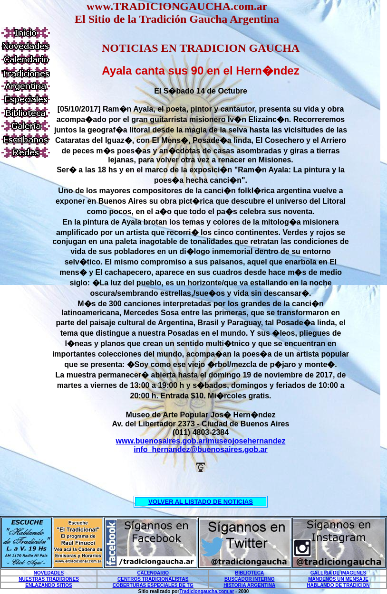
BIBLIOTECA (249, 572)
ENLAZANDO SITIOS (48, 585)
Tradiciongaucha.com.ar (206, 591)
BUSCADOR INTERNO (249, 579)
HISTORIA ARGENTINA (249, 585)
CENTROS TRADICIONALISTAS (152, 579)
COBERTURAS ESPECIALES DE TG (153, 585)
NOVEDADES (49, 572)
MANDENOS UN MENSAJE (338, 579)
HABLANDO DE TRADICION (338, 585)
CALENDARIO (153, 572)
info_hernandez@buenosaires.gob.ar (200, 449)
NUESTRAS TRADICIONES (49, 579)
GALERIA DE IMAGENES (338, 572)
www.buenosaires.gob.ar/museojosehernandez (201, 441)
